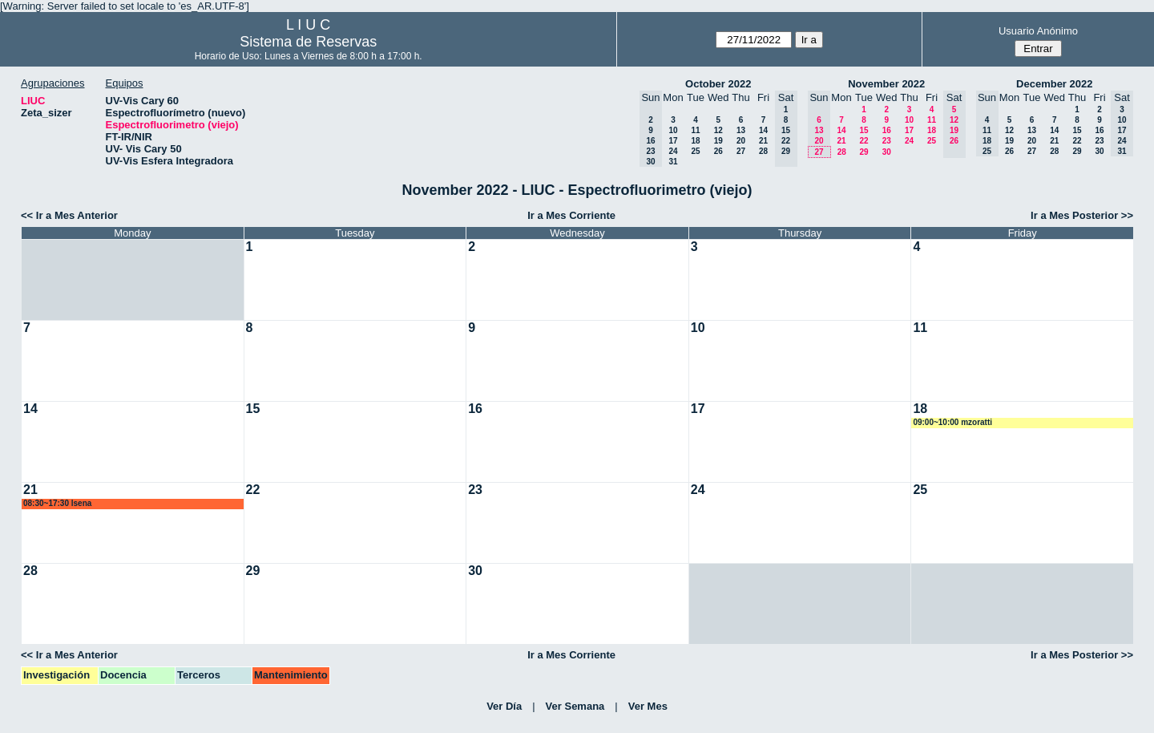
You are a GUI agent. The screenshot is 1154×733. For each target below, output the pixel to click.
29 (863, 152)
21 (763, 140)
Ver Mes (648, 706)
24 (672, 151)
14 (763, 130)
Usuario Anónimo (1038, 31)
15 (863, 130)
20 (740, 140)
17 (672, 140)
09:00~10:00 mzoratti (952, 422)
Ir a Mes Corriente (571, 215)
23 (886, 140)
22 (863, 140)
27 (740, 151)
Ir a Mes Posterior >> (1082, 215)
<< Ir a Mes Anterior (69, 215)
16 (886, 130)
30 (886, 152)
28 (763, 151)
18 (695, 140)
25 (695, 151)
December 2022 (1054, 84)
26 (718, 151)
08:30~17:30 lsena (57, 503)
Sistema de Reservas (308, 42)
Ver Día (504, 706)
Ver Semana (575, 706)
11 (695, 130)
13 (740, 130)
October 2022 (718, 84)
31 (672, 161)
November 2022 (886, 84)
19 (718, 140)
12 (718, 130)
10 (672, 130)
